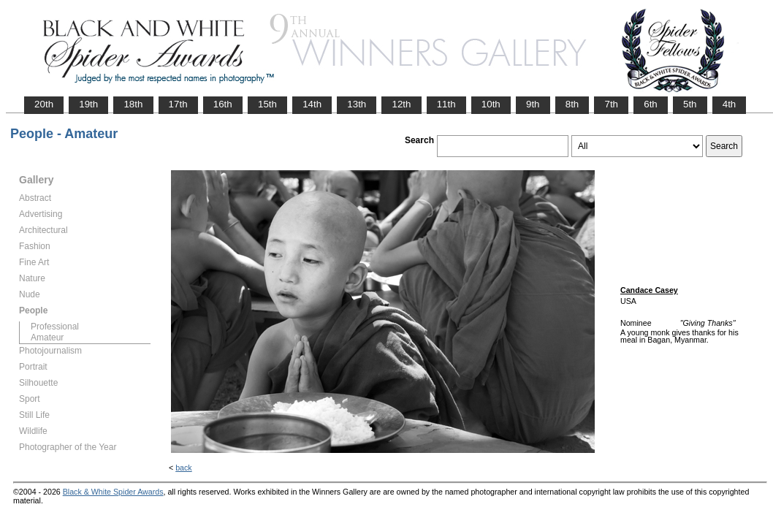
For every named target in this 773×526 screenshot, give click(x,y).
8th (572, 104)
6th (651, 104)
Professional (55, 326)
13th (356, 104)
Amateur (47, 337)
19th (88, 104)
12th (401, 104)
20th (43, 104)
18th (133, 104)
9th (533, 104)
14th (312, 104)
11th (446, 104)
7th (611, 104)
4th (730, 104)
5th (690, 104)
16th (222, 104)
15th (267, 104)
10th (491, 104)
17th (178, 104)
